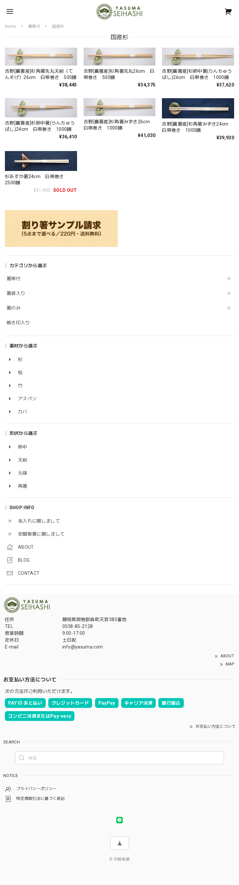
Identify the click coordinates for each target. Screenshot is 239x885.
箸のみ (14, 308)
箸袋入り (16, 293)
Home (10, 26)
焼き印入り (18, 322)
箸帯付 (14, 278)
